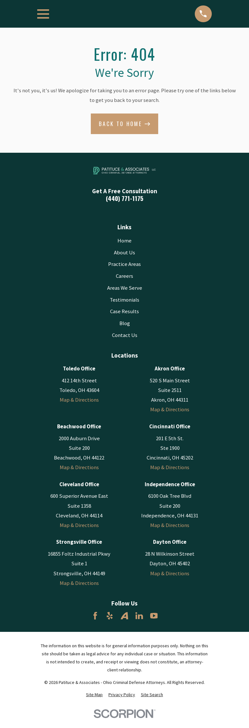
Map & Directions (79, 399)
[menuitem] (94, 695)
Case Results (124, 311)
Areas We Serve (124, 288)
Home (124, 240)
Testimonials (124, 299)
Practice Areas (124, 264)
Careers (124, 276)
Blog (124, 323)
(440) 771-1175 (124, 199)
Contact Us (124, 335)
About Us (124, 252)
